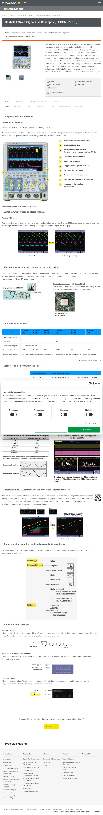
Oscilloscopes (27, 770)
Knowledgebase (68, 772)
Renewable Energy (9, 793)
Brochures (53, 82)
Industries (7, 754)
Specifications (54, 85)
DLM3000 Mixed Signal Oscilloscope (22, 37)
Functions (17, 106)
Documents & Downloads (39, 101)
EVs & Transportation (10, 768)
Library (46, 754)
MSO (47, 226)
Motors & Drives (8, 776)
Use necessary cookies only (51, 430)
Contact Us (51, 726)
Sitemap (79, 809)
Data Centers (7, 765)
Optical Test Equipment (31, 759)
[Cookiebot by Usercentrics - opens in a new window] (90, 384)
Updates (52, 106)
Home (4, 15)
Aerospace (7, 759)
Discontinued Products (25, 15)
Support (66, 754)
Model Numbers (65, 106)
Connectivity (40, 106)
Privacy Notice (45, 809)
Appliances (7, 762)
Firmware (53, 88)
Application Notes (56, 93)
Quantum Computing (10, 790)
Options (28, 106)
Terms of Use (57, 809)
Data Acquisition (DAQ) (31, 767)
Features (7, 106)
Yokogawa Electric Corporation (13, 809)
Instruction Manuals (84, 82)
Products (12, 15)
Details (6, 101)
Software (80, 85)
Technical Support (69, 759)
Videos (56, 101)
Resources (19, 101)
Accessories (79, 106)
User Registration (68, 775)
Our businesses (32, 809)
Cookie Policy (69, 809)
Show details (90, 423)
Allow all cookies (84, 430)
